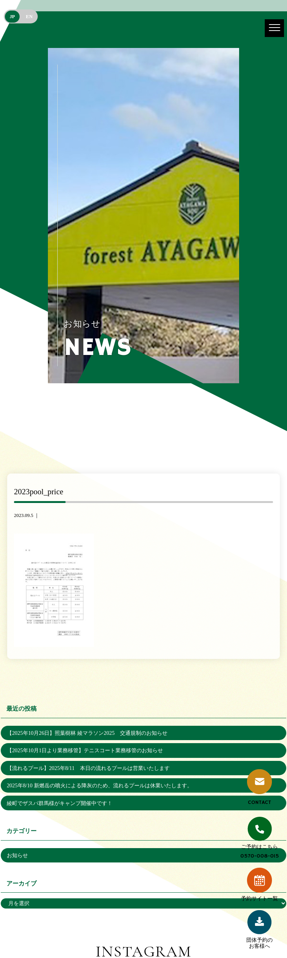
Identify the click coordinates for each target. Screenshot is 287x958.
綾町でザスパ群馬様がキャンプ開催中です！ (59, 803)
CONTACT (259, 787)
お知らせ (17, 855)
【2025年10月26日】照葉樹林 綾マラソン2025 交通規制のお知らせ (87, 733)
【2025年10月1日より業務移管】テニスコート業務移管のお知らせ (85, 750)
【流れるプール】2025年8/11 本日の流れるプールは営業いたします (88, 768)
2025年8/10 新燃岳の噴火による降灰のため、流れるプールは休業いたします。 (99, 785)
